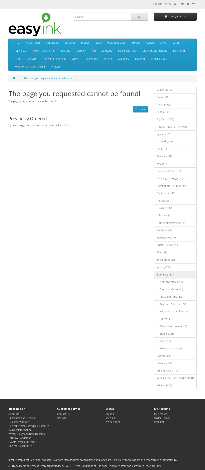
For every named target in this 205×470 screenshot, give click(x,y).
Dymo (163, 42)
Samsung (107, 50)
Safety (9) (162, 252)
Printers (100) (164, 385)
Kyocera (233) (164, 134)
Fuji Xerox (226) (165, 119)
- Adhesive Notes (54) (170, 282)
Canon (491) (163, 97)
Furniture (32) (164, 208)
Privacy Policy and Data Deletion (26, 434)
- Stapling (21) (165, 333)
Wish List (159, 422)
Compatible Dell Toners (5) (172, 186)
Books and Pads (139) (169, 171)
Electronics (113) (166, 193)
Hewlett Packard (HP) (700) (172, 126)
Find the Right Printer (20, 446)
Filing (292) (163, 200)
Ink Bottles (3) (164, 230)
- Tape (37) (164, 341)
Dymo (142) (163, 104)
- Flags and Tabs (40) (169, 296)
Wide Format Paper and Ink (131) (175, 378)
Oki (94, 50)
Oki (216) (162, 149)
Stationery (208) (165, 274)
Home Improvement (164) (171, 223)
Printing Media (159, 58)
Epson (176, 42)
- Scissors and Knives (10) (172, 326)
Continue (140, 109)
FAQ (17, 42)
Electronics (179, 50)
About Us (13, 414)
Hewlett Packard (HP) (43, 50)
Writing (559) (164, 267)
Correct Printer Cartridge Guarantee (28, 426)
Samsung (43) (164, 156)
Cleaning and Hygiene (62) (171, 178)
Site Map (62, 418)
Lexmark (81, 50)
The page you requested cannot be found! (48, 78)
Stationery (123, 58)
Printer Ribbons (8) (167, 245)
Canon (150, 42)
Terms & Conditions (19, 438)
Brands (85, 42)
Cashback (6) (164, 356)
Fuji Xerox (20, 50)
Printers (55, 66)
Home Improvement (54, 58)
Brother (136, 42)
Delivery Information (20, 430)
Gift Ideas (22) (164, 215)
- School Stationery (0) (170, 348)
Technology (91, 58)
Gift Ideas (69, 42)
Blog (98, 42)
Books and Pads (127, 50)
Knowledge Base (116, 42)
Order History (162, 418)
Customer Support (18, 422)
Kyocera (65, 50)
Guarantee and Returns (21, 418)
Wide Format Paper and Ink (30, 66)
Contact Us (52, 42)
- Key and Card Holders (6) (172, 311)
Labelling (140, 58)
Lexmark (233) (165, 141)
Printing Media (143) (168, 370)
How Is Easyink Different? (22, 442)
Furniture (31, 58)
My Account (160, 414)
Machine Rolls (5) (166, 237)
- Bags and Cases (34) (170, 289)
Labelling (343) (165, 363)
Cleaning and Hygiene (155, 50)
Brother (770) (164, 89)
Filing (17, 58)
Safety (75, 58)
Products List (159, 4)
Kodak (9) (162, 163)
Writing (108, 58)
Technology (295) (166, 259)
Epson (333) (163, 112)
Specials (110, 418)
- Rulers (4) (163, 319)
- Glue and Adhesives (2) (171, 304)
